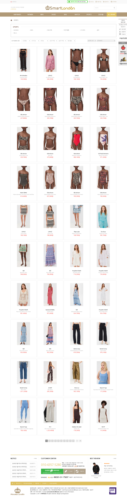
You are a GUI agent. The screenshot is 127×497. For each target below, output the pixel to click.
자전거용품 (66, 30)
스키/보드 (82, 30)
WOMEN (16, 30)
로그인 (92, 1)
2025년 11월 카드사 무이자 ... (19, 473)
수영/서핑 (49, 30)
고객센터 (115, 1)
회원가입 (99, 1)
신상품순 (25, 40)
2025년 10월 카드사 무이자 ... (19, 476)
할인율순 (70, 40)
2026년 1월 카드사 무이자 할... (19, 466)
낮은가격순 (52, 40)
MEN (31, 30)
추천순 (42, 40)
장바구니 (107, 1)
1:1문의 (75, 466)
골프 (98, 30)
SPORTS (16, 20)
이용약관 (37, 483)
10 (73, 440)
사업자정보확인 (53, 483)
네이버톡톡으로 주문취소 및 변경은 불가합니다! (52, 471)
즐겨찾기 (14, 1)
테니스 (15, 33)
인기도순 (34, 40)
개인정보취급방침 (27, 483)
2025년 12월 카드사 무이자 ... (19, 470)
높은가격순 (61, 40)
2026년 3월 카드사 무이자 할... (19, 463)
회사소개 (18, 483)
